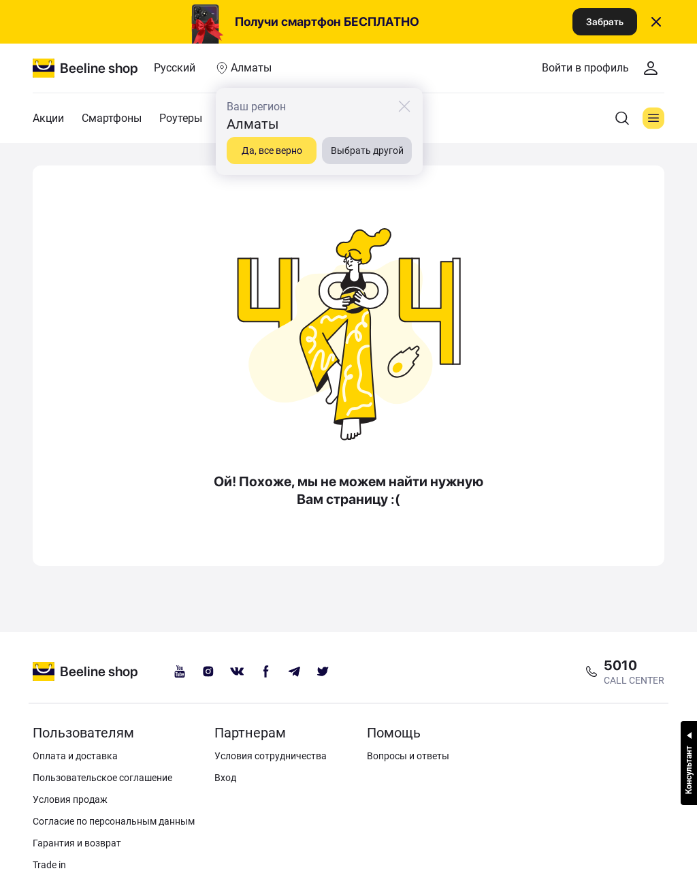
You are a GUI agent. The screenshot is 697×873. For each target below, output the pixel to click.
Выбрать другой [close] (367, 150)
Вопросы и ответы (408, 755)
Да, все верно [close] (272, 150)
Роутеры (180, 118)
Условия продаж (70, 799)
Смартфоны (112, 118)
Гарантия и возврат (77, 843)
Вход (225, 777)
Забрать (604, 21)
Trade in (49, 864)
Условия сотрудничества (270, 755)
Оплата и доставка (75, 755)
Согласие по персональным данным (114, 821)
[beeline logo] (85, 671)
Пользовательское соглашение (102, 777)
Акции (48, 118)
